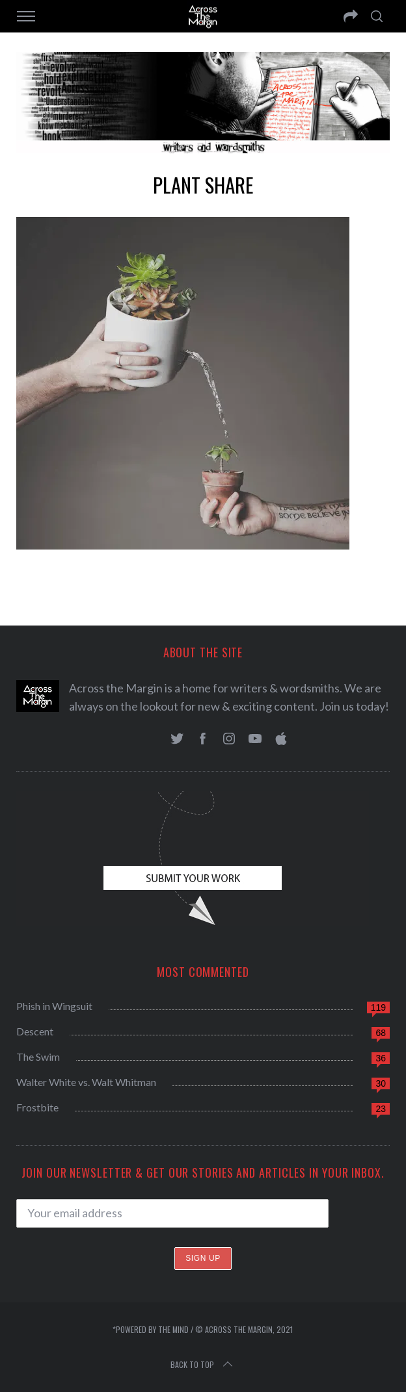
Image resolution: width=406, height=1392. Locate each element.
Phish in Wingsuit (54, 1006)
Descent (34, 1031)
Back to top (202, 1365)
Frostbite (37, 1107)
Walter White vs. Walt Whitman (86, 1082)
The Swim (38, 1056)
